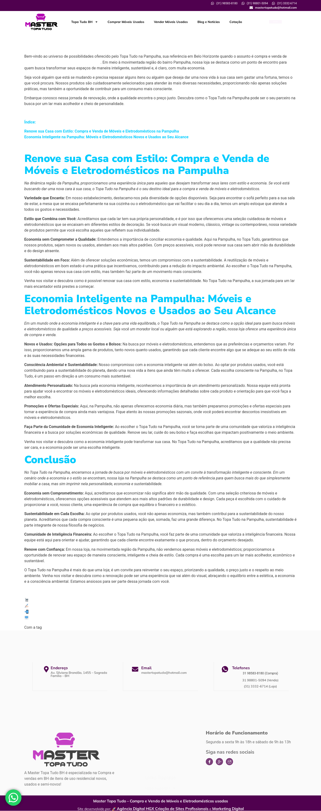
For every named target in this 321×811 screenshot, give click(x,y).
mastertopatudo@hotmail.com (162, 674)
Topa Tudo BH (84, 22)
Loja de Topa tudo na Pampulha (137, 627)
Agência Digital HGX (135, 808)
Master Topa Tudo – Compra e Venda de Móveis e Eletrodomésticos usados (160, 801)
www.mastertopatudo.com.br (54, 618)
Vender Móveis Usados (171, 22)
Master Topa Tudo (43, 600)
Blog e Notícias (208, 22)
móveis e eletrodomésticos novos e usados (62, 62)
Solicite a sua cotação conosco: (55, 606)
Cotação (235, 22)
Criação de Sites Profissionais (181, 808)
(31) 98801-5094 (43, 612)
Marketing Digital (228, 808)
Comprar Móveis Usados (126, 22)
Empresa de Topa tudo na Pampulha (75, 627)
